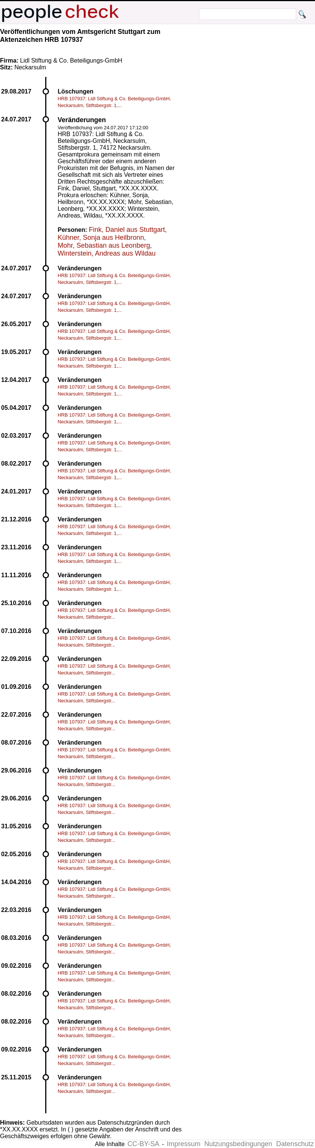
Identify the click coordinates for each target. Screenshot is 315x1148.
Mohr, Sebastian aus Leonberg (104, 245)
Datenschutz (295, 1144)
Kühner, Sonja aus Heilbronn (101, 237)
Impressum (183, 1144)
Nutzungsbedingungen (238, 1144)
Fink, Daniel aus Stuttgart (127, 229)
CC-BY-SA (143, 1144)
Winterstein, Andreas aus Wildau (107, 253)
